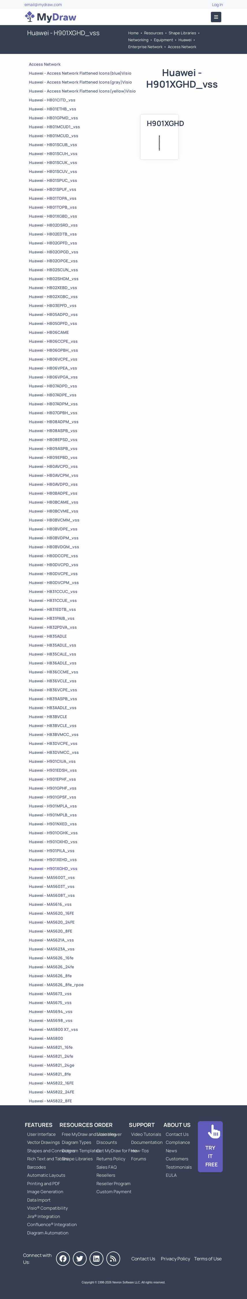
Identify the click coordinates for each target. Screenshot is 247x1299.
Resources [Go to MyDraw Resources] (153, 32)
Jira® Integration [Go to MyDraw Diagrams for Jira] (43, 1216)
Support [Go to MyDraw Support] (142, 1125)
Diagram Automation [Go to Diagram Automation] (47, 1233)
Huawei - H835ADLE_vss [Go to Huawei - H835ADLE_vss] (52, 645)
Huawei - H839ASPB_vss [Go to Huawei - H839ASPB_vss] (53, 698)
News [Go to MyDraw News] (171, 1151)
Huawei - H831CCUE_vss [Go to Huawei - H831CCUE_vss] (53, 600)
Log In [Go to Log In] (217, 4)
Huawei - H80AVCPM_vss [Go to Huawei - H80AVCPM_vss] (53, 475)
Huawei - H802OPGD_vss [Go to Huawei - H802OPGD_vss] (53, 252)
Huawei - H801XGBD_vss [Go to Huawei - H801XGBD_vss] (53, 216)
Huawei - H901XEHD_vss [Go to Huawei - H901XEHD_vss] (53, 859)
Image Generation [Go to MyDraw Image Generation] (45, 1192)
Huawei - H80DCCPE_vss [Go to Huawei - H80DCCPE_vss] (53, 555)
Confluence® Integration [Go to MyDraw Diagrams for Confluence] (52, 1224)
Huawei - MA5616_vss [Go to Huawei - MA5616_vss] (50, 904)
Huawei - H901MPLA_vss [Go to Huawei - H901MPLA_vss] (53, 806)
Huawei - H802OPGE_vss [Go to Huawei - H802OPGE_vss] (53, 260)
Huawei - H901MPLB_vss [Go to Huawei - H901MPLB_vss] (53, 815)
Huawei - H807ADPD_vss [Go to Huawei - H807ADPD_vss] (53, 386)
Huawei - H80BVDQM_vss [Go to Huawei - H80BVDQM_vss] (54, 546)
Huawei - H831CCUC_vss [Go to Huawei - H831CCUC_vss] (53, 591)
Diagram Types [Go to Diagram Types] (76, 1142)
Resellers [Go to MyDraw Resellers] (105, 1175)
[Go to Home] (50, 17)
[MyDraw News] (113, 1258)
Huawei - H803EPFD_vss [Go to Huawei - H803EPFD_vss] (53, 305)
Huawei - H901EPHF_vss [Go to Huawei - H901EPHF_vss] (52, 779)
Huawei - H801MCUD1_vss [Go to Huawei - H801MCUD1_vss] (54, 126)
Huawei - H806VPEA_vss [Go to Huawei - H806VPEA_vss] (53, 368)
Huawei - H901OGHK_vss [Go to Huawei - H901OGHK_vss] (53, 832)
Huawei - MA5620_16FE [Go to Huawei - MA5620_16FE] (51, 913)
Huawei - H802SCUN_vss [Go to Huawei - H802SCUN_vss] (53, 269)
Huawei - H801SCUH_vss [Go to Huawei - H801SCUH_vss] (53, 153)
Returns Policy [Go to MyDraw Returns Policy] (110, 1159)
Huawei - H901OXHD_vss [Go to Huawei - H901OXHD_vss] (53, 841)
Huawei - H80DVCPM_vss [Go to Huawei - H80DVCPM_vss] (54, 582)
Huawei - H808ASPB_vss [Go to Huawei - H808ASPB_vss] (53, 430)
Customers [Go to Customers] (177, 1159)
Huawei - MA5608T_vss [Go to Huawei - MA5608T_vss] (52, 895)
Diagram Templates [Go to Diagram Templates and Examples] (81, 1151)
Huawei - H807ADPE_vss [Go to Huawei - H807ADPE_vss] (53, 395)
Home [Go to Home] (133, 32)
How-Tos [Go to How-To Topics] (140, 1151)
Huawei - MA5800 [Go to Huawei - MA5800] (46, 1038)
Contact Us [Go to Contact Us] (177, 1134)
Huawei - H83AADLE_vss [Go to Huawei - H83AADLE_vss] (53, 707)
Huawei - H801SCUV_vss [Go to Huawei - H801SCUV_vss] (53, 171)
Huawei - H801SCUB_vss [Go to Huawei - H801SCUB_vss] (53, 144)
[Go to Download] (210, 1146)
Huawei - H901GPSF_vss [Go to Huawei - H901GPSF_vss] (52, 797)
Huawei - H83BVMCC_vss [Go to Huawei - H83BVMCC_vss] (54, 734)
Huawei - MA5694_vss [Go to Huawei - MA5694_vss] (51, 1011)
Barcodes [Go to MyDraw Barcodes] (36, 1167)
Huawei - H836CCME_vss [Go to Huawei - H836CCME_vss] (53, 672)
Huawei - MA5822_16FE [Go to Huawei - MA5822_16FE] (51, 1083)
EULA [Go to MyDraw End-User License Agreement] (171, 1175)
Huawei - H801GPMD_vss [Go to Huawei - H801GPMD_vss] (53, 118)
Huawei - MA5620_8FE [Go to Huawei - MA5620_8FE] (50, 931)
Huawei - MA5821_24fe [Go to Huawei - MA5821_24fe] (51, 1056)
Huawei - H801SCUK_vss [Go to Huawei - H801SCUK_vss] (53, 162)
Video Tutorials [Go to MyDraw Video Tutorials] (146, 1134)
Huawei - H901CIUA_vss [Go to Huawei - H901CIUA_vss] (52, 761)
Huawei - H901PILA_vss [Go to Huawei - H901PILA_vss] (52, 850)
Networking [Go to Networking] (138, 39)
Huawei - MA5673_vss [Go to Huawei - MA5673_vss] (50, 993)
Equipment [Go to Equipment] (163, 39)
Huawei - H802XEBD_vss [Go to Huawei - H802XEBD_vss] (53, 287)
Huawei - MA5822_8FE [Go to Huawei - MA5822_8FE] (50, 1101)
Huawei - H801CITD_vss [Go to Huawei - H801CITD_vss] (52, 100)
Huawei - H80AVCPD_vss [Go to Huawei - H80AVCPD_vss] (53, 466)
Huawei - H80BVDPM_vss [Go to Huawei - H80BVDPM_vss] (54, 538)
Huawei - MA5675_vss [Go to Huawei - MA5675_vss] (50, 1002)
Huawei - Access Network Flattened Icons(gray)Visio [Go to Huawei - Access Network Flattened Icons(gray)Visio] (80, 82)
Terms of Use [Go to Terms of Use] (208, 1258)
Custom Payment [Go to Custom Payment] (113, 1192)
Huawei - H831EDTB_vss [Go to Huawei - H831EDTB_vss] (52, 609)
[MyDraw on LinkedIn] (96, 1258)
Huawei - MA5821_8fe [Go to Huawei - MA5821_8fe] (50, 1074)
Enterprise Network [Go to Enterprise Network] (145, 46)
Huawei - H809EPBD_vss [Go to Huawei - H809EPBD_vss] (53, 457)
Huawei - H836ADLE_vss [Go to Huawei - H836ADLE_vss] (53, 663)
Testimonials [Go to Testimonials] (179, 1167)
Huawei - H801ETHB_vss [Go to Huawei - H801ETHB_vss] (52, 109)
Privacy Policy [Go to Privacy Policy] (175, 1258)
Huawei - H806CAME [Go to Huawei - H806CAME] (49, 332)
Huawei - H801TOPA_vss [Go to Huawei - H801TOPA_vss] (53, 198)
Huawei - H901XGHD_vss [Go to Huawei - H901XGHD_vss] (53, 868)
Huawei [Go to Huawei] (185, 39)
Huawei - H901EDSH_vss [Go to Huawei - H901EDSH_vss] (53, 770)
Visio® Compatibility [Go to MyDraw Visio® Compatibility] (47, 1208)
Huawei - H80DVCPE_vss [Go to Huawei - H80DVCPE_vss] (53, 573)
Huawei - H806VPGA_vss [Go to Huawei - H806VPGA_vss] (53, 377)
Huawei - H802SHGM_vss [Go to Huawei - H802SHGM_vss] (54, 278)
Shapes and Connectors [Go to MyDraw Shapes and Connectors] (51, 1151)
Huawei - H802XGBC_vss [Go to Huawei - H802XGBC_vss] (53, 296)
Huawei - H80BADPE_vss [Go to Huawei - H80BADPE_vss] (53, 493)
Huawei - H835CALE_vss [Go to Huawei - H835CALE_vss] (52, 654)
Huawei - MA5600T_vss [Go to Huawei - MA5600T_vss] (52, 877)
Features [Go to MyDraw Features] (39, 1125)
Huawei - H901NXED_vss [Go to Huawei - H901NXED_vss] (53, 824)
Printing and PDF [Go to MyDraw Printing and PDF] (43, 1184)
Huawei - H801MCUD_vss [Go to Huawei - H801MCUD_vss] (53, 135)
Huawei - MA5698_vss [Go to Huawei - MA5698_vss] (51, 1020)
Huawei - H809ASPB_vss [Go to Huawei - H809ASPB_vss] (53, 448)
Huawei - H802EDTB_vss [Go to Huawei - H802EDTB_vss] (53, 234)
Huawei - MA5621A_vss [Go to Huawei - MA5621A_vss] (51, 940)
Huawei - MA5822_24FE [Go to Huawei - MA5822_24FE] (51, 1092)
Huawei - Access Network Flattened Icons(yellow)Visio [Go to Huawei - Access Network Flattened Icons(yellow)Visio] (82, 91)
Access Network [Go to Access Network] (182, 46)
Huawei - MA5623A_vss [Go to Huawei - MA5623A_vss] (52, 949)
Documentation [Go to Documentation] (147, 1142)
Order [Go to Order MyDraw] (103, 1125)
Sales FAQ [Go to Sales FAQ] (106, 1167)
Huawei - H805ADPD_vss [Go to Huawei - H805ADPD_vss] (53, 314)
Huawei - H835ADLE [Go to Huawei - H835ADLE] (48, 636)
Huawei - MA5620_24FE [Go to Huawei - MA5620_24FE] (52, 922)
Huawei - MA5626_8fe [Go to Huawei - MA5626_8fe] (50, 975)
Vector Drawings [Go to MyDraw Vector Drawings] (43, 1142)
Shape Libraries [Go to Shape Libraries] (182, 32)
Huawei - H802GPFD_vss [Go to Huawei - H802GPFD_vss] (53, 243)
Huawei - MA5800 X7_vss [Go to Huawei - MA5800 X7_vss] (53, 1029)
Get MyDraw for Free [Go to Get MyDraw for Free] (116, 1151)
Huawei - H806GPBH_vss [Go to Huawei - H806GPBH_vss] (53, 350)
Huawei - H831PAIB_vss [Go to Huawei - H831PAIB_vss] (52, 618)
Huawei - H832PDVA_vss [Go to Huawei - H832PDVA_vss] (53, 627)
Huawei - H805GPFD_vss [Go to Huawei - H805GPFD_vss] (53, 323)
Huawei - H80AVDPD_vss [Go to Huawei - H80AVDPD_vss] (53, 484)
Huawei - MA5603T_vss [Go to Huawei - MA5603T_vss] (52, 886)
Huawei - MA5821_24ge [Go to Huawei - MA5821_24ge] (51, 1065)
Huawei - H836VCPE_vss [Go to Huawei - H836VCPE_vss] (53, 689)
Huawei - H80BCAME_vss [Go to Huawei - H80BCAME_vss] (53, 502)
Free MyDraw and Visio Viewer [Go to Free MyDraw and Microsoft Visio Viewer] (89, 1134)
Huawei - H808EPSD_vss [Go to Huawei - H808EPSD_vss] (53, 439)
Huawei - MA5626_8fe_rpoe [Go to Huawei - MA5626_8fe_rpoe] (56, 984)
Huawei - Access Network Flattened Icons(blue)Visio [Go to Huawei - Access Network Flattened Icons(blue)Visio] (80, 73)
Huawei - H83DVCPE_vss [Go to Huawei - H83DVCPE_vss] (53, 743)
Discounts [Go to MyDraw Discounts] (106, 1142)
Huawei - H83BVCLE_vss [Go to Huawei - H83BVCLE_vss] (53, 725)
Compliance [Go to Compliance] (178, 1142)
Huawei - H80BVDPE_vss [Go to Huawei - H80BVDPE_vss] (53, 529)
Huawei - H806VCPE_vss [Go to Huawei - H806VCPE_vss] (53, 359)
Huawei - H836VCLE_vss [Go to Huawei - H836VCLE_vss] (53, 681)
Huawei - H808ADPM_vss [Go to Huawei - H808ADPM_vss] (54, 421)
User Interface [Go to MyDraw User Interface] (41, 1134)
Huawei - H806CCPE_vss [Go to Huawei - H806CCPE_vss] (53, 341)
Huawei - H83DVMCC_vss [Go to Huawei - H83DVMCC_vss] (54, 752)
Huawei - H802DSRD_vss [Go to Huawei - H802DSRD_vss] (53, 225)
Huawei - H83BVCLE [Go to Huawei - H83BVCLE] (48, 716)
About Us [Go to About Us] (177, 1125)
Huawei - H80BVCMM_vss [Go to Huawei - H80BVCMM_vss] (54, 520)
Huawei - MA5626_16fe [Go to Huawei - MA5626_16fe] (51, 958)
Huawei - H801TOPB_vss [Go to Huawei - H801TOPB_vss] (53, 207)
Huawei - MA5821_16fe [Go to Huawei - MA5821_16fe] (51, 1047)
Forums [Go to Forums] (138, 1159)
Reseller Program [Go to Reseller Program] (113, 1184)
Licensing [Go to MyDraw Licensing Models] (106, 1134)
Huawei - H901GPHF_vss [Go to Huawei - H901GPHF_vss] (53, 788)
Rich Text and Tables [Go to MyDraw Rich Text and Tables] (47, 1159)
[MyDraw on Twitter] (80, 1258)
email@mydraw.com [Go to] (43, 4)
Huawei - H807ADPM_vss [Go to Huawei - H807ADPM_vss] (53, 403)
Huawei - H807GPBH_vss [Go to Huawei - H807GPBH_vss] (53, 412)
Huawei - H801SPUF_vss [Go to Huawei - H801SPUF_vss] (52, 189)
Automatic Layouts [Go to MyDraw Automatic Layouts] (46, 1175)
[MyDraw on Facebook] (63, 1258)
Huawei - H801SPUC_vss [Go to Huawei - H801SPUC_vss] (53, 180)
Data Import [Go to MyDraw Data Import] (39, 1200)
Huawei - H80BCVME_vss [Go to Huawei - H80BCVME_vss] (53, 511)
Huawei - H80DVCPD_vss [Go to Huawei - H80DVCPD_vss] (53, 564)
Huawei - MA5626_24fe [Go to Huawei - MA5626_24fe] (51, 966)
